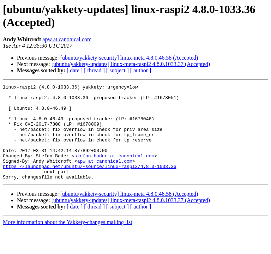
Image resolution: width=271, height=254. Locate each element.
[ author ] (140, 70)
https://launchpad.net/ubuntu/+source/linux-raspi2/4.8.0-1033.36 (89, 183)
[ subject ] (117, 70)
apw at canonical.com (66, 39)
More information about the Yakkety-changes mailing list (67, 241)
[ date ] (75, 70)
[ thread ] (94, 70)
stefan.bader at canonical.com (114, 170)
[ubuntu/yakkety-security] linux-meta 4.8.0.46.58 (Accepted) (129, 58)
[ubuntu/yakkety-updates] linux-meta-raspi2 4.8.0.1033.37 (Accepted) (131, 64)
